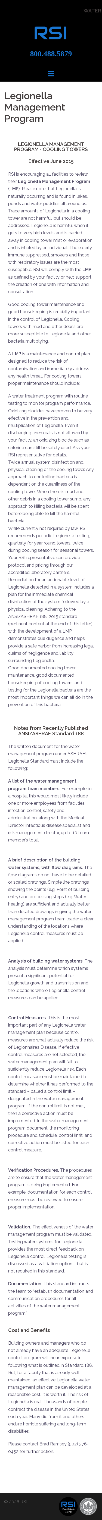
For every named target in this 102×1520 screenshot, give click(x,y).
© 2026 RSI (15, 1501)
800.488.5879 (51, 53)
